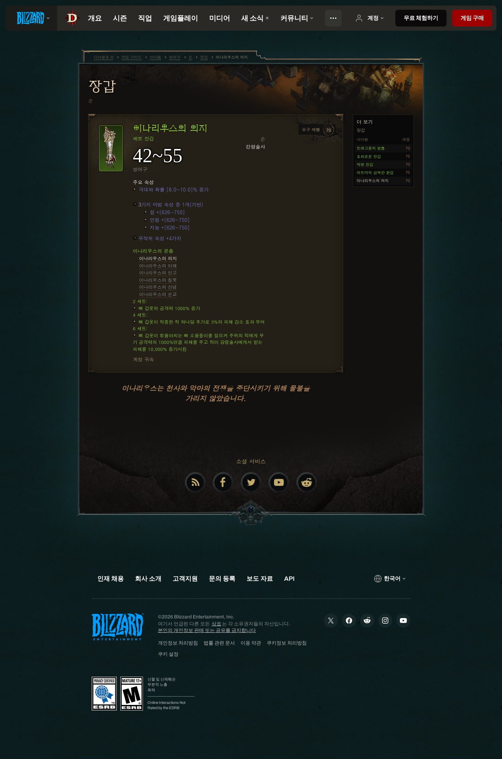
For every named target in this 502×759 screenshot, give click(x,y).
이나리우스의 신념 (158, 287)
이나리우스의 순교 (158, 294)
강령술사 (255, 146)
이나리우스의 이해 (158, 265)
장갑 (102, 86)
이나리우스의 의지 (158, 258)
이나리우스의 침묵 (158, 280)
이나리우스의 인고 (158, 272)
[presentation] (31, 18)
